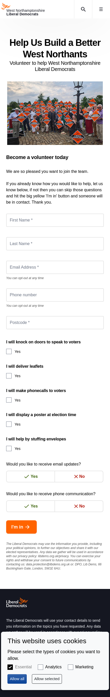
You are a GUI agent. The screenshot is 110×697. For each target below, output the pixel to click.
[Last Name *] (55, 243)
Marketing (84, 667)
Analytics (53, 667)
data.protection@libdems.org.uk (48, 564)
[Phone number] (55, 295)
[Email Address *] (55, 267)
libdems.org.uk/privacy (53, 556)
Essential (23, 667)
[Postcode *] (55, 322)
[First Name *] (55, 220)
